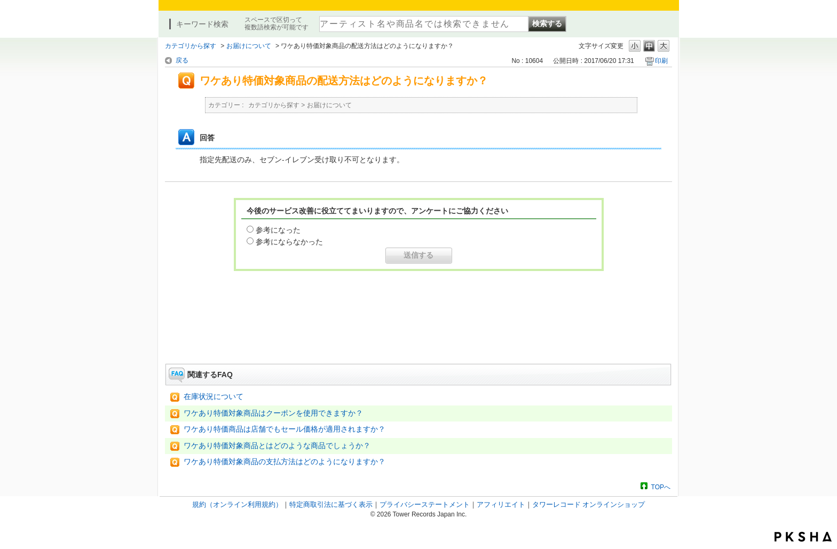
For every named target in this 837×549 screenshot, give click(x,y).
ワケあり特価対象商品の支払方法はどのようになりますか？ (284, 462)
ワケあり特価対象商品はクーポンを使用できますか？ (273, 413)
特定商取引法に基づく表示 (331, 504)
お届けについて (248, 46)
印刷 (661, 61)
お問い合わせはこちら (418, 334)
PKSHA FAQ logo (803, 537)
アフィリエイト (501, 504)
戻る (182, 60)
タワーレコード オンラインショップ (588, 504)
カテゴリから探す (190, 46)
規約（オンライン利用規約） (237, 504)
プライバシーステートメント (425, 504)
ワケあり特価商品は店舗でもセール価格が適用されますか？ (284, 429)
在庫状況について (213, 397)
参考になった (278, 230)
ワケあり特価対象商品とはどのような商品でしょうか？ (277, 446)
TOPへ (660, 486)
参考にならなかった (289, 241)
